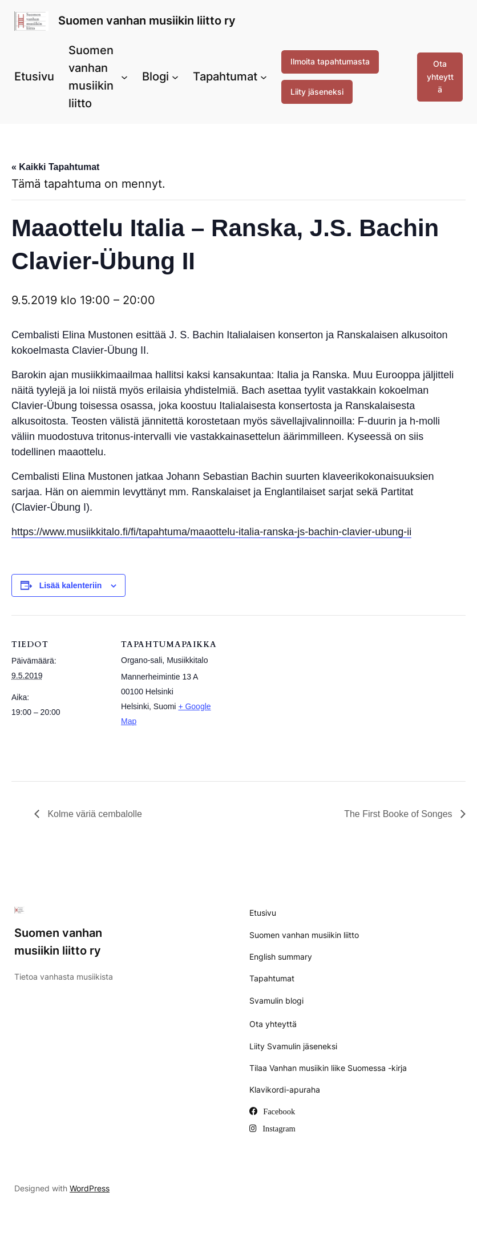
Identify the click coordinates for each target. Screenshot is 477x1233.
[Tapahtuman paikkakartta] (291, 694)
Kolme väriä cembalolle (93, 814)
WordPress (90, 1188)
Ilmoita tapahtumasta (330, 61)
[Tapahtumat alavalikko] (263, 77)
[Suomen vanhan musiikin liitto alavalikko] (124, 77)
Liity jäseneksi (316, 91)
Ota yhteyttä (440, 76)
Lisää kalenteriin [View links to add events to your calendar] (70, 585)
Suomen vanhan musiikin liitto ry (147, 20)
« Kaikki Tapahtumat (55, 167)
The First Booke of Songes (399, 814)
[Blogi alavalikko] (175, 77)
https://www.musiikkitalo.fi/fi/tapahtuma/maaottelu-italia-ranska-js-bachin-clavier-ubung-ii (211, 531)
